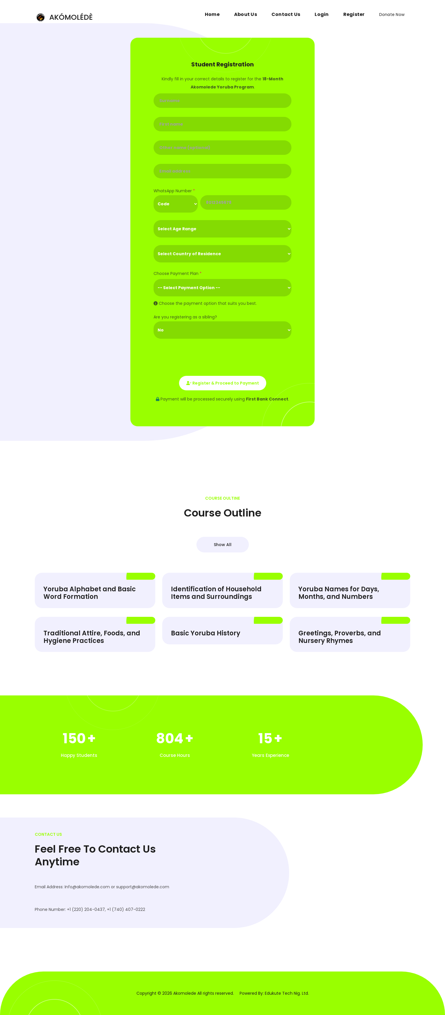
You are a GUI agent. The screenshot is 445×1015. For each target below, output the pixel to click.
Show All (222, 545)
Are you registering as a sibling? (185, 317)
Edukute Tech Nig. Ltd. (287, 993)
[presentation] (198, 357)
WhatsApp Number (174, 191)
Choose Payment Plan (178, 273)
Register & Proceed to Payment (222, 383)
